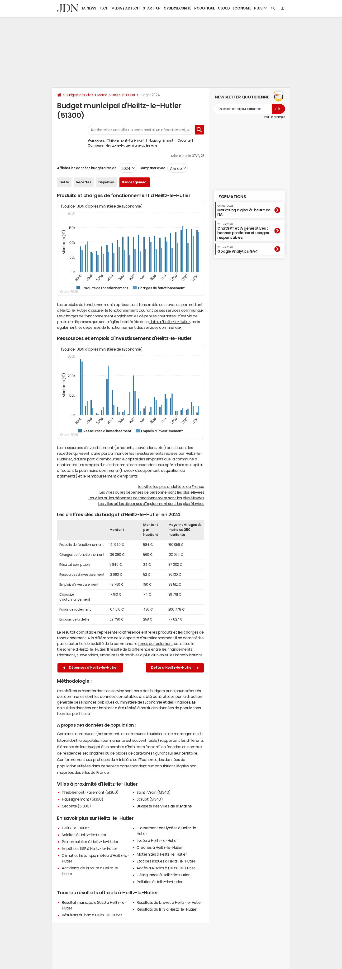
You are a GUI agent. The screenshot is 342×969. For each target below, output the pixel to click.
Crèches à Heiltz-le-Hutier (160, 847)
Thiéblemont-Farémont (125, 140)
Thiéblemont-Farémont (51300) (90, 792)
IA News (89, 8)
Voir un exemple (274, 117)
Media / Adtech (125, 8)
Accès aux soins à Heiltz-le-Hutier (166, 868)
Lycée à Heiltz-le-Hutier (157, 840)
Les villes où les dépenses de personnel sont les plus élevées (151, 492)
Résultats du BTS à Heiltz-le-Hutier (166, 909)
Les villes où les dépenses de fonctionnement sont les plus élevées (146, 498)
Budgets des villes (79, 95)
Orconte (184, 140)
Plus (260, 8)
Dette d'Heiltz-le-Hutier (175, 667)
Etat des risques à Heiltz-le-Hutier (166, 861)
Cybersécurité (177, 8)
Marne (102, 95)
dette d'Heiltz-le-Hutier (169, 322)
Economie (242, 8)
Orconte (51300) (76, 806)
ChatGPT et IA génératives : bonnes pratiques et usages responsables (243, 231)
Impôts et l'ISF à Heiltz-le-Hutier (89, 848)
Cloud (224, 8)
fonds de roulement (155, 643)
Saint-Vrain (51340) (154, 792)
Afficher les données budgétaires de (86, 168)
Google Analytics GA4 (237, 249)
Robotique (204, 8)
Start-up (152, 8)
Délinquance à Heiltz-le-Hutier (163, 875)
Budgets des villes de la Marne (164, 806)
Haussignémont (161, 140)
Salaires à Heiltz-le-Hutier (84, 835)
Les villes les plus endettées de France (171, 486)
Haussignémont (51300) (82, 799)
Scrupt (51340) (150, 799)
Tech (103, 8)
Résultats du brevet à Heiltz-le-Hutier (169, 902)
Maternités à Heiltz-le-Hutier (162, 854)
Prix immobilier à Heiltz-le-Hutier (90, 842)
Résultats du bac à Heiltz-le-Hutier (92, 915)
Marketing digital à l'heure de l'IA (244, 210)
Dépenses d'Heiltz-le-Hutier (90, 667)
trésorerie (66, 649)
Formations (232, 197)
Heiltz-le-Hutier (123, 95)
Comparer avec (152, 168)
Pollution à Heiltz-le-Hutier (160, 882)
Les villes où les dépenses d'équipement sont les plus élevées (151, 503)
